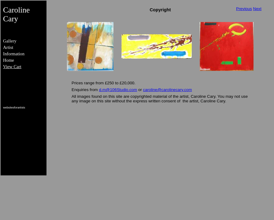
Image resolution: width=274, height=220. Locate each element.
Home (8, 60)
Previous (244, 8)
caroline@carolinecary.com (167, 89)
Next (257, 8)
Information (13, 53)
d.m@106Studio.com (118, 89)
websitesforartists (14, 107)
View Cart (12, 66)
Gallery (10, 40)
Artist (8, 47)
